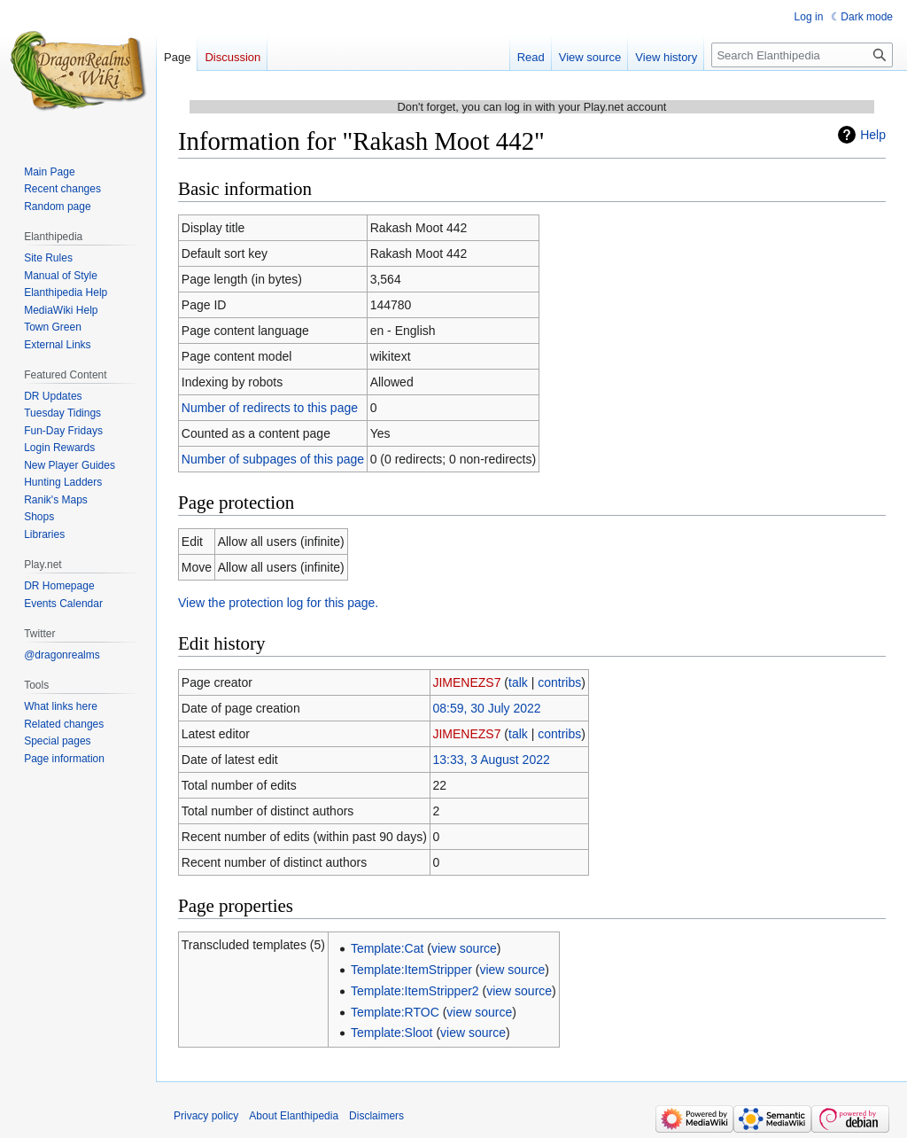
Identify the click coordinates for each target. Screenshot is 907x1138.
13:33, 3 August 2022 (490, 759)
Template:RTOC (395, 1012)
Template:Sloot (392, 1032)
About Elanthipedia (293, 1116)
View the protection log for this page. (278, 603)
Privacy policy (206, 1116)
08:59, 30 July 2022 (486, 708)
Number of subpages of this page (273, 459)
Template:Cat (387, 948)
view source (464, 948)
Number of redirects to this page (270, 408)
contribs (559, 682)
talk (518, 682)
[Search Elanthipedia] (802, 55)
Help (873, 135)
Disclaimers (376, 1116)
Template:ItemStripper (411, 970)
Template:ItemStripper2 (415, 991)
